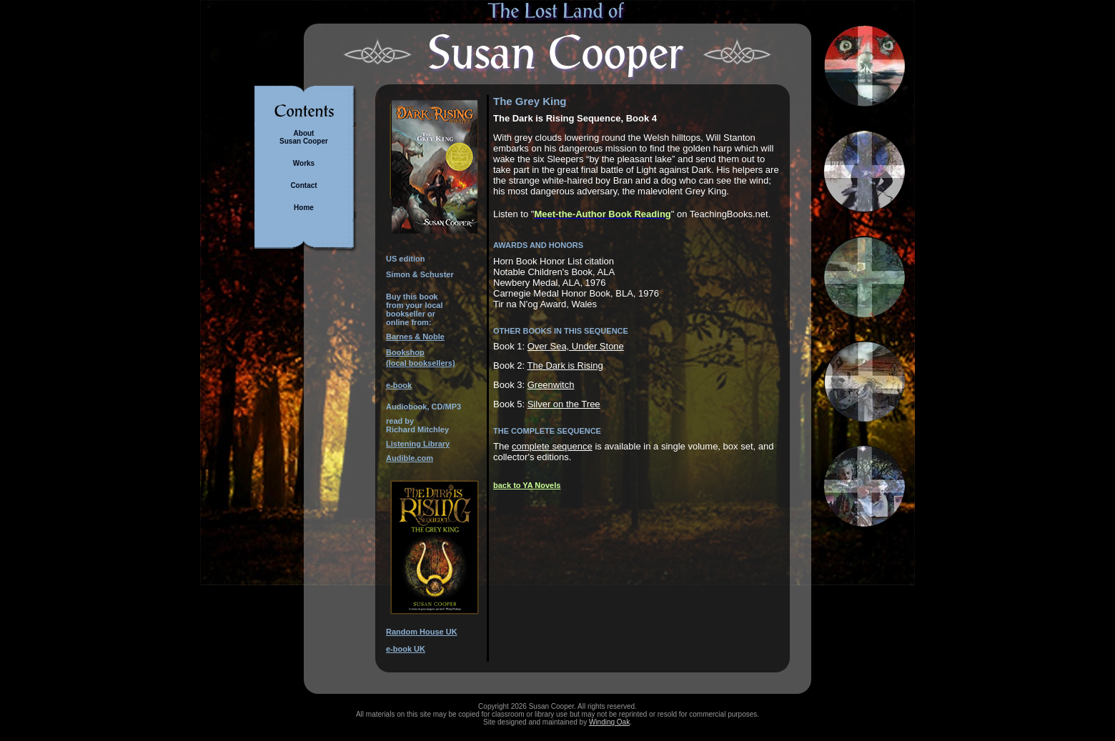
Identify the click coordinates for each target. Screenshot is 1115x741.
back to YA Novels (526, 485)
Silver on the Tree (563, 404)
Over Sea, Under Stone (575, 346)
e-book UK (405, 649)
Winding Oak (609, 722)
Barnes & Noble (415, 336)
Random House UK (421, 631)
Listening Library (418, 443)
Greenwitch (551, 384)
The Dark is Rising (565, 365)
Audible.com (409, 458)
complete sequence (552, 446)
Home (304, 208)
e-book (399, 385)
